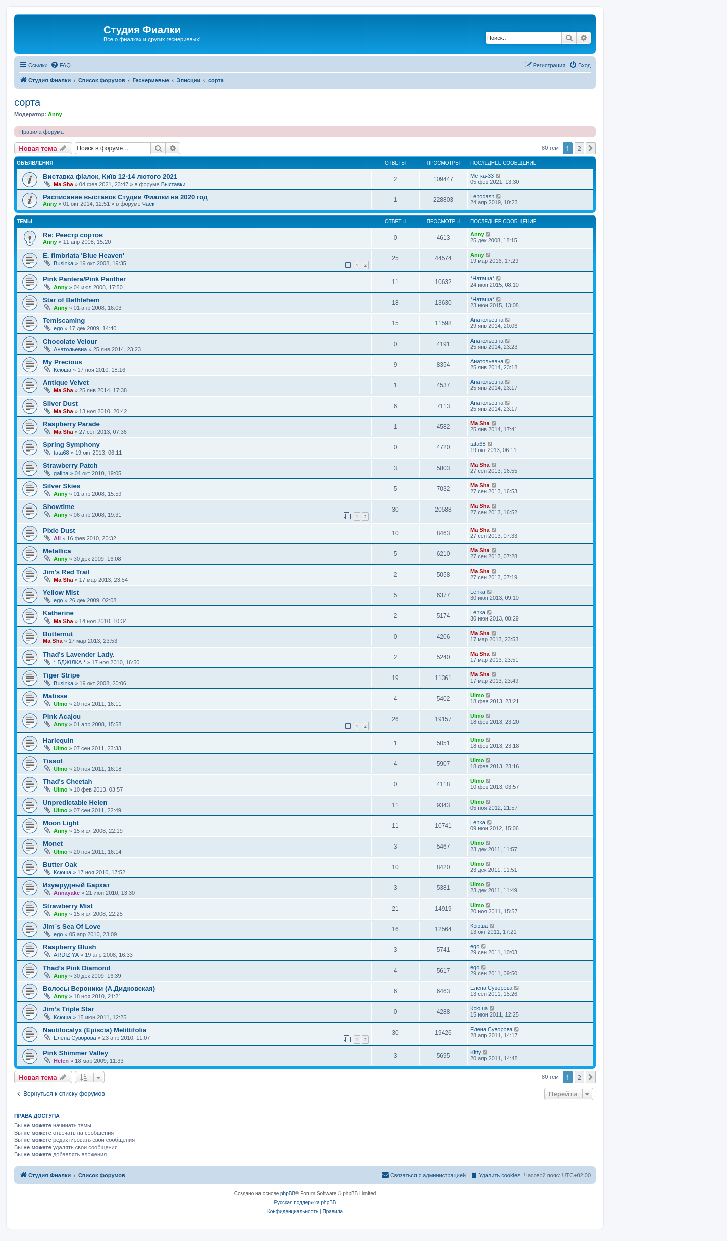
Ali (57, 538)
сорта (27, 102)
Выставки (173, 184)
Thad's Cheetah (67, 781)
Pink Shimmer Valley (75, 1053)
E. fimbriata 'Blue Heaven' (83, 255)
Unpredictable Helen (75, 802)
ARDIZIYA (66, 955)
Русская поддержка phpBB (305, 1202)
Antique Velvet (66, 382)
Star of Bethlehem (71, 300)
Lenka (477, 592)
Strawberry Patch (70, 465)
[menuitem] (60, 65)
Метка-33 (482, 176)
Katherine (58, 613)
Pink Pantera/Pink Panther (84, 279)
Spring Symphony (71, 444)
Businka (63, 263)
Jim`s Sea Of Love (71, 926)
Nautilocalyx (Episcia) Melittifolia (94, 1030)
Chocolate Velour (70, 341)
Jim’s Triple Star (68, 1009)
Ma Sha (63, 184)
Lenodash (482, 196)
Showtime (58, 507)
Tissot (53, 761)
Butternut (58, 634)
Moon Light (61, 823)
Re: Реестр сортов (73, 235)
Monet (53, 844)
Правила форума (41, 132)
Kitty (475, 1052)
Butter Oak (60, 864)
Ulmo (61, 704)
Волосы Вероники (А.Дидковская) (99, 988)
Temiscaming (64, 320)
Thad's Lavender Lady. (78, 654)
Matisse (55, 696)
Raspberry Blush (69, 947)
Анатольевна (486, 320)
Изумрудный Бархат (76, 885)
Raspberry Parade (71, 424)
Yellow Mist (61, 592)
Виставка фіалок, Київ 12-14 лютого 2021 (110, 176)
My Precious (62, 362)
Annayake (67, 893)
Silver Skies (61, 486)
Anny (55, 114)
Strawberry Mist (68, 906)
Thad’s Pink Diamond (77, 968)
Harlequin (58, 740)
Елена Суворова (491, 988)
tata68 (61, 452)
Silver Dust (60, 403)
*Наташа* (482, 278)
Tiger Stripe (61, 675)
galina (61, 473)
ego (58, 328)
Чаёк (148, 204)
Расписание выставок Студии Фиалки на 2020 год (125, 197)
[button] (591, 148)
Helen (61, 1061)
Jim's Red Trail (66, 572)
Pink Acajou (62, 716)
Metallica (57, 551)
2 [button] (579, 148)
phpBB (287, 1193)
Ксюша (62, 370)
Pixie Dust (59, 530)
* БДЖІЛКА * (70, 662)
